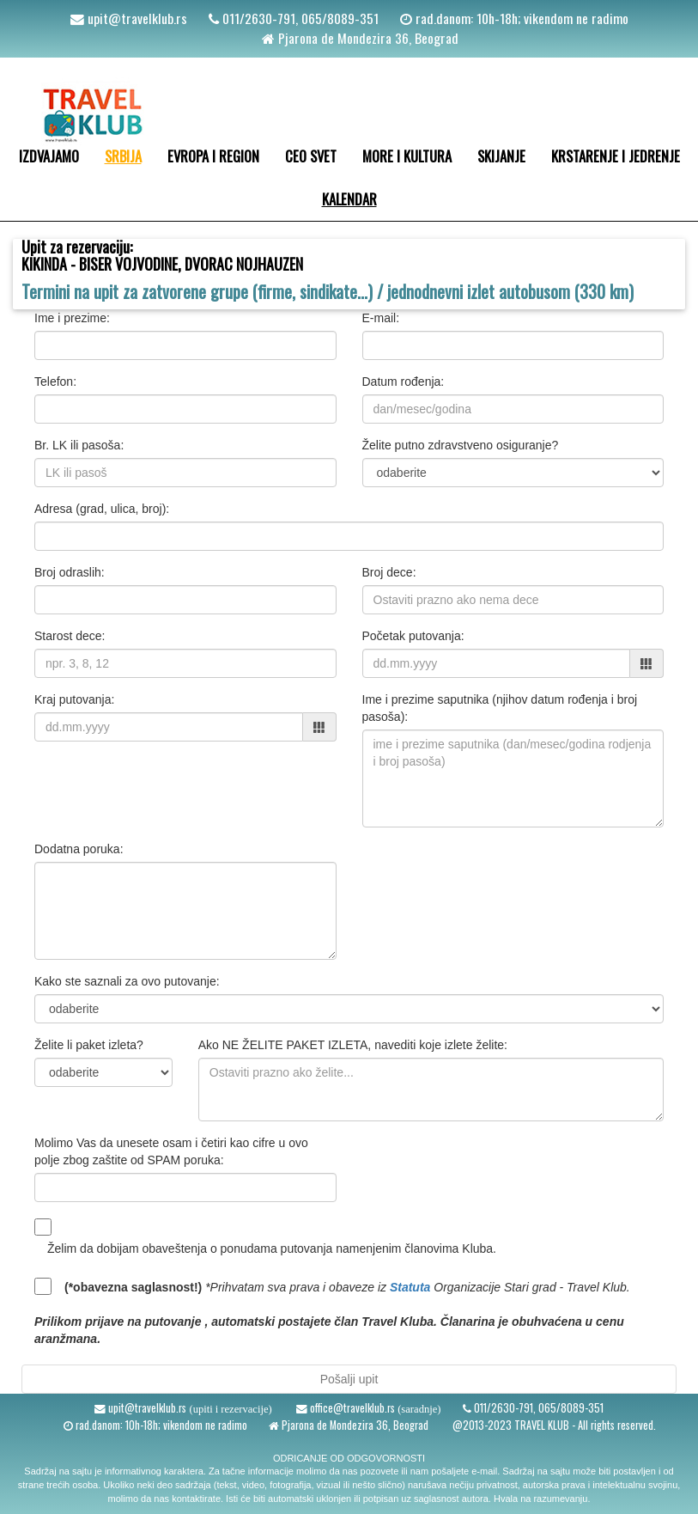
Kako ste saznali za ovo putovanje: (127, 981)
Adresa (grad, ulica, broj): (101, 509)
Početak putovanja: (413, 636)
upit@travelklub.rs (135, 18)
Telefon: (55, 381)
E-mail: (381, 318)
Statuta (410, 1287)
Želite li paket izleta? (88, 1045)
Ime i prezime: (72, 318)
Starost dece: (70, 636)
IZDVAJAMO (49, 156)
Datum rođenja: (403, 381)
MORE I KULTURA (407, 156)
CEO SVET (311, 156)
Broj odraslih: (69, 572)
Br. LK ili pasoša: (79, 445)
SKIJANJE (501, 156)
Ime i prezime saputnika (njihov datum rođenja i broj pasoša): (500, 708)
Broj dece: (389, 572)
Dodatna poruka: (79, 849)
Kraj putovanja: (74, 699)
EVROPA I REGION (213, 156)
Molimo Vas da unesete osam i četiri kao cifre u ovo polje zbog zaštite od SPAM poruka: (171, 1151)
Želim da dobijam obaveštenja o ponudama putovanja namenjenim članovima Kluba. (271, 1248)
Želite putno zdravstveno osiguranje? (460, 445)
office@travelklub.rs (351, 1408)
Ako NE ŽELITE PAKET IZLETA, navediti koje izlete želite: (352, 1045)
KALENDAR (349, 199)
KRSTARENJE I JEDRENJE (615, 156)
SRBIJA (123, 156)
